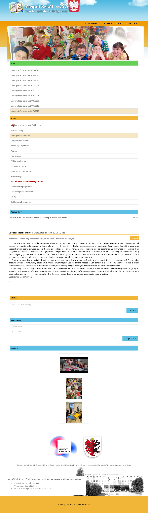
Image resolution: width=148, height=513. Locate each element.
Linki (119, 23)
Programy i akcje (18, 166)
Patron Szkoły (17, 130)
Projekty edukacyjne (20, 140)
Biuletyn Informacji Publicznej (26, 125)
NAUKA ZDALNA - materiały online (27, 181)
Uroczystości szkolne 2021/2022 (25, 90)
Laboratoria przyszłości (21, 186)
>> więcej (134, 217)
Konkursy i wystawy (20, 145)
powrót (135, 238)
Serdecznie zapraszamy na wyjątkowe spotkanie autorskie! (39, 217)
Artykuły (14, 151)
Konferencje (16, 176)
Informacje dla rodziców (22, 191)
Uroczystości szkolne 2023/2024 (25, 80)
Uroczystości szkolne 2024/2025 (25, 75)
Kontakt (131, 23)
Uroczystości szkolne (20, 135)
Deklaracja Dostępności (21, 202)
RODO (13, 196)
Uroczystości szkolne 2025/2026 (25, 70)
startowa (91, 23)
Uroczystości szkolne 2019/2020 (25, 101)
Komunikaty (16, 156)
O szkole (107, 23)
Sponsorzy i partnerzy (21, 171)
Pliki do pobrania (18, 161)
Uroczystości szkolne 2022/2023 (25, 85)
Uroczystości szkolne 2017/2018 (25, 111)
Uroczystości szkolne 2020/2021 (25, 95)
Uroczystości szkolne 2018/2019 (25, 106)
